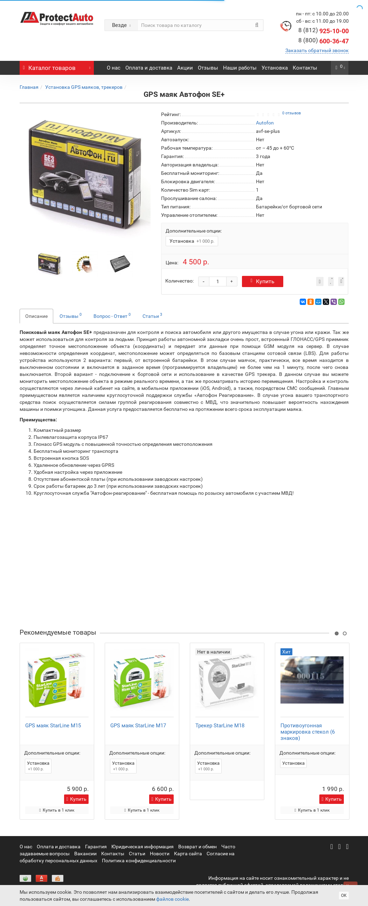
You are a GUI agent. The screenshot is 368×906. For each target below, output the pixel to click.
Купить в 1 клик (56, 810)
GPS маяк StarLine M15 (53, 725)
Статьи (152, 315)
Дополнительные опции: (194, 231)
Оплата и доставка (148, 68)
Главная (29, 87)
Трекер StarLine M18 (219, 725)
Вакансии (85, 853)
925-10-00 (323, 31)
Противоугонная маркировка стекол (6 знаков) (307, 731)
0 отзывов (291, 113)
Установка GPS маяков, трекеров (84, 87)
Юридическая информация (142, 846)
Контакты (305, 68)
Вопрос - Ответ (112, 315)
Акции (185, 68)
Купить (263, 281)
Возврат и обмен (197, 846)
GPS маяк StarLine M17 (138, 725)
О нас (113, 68)
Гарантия (96, 846)
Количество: (179, 281)
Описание (36, 316)
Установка (275, 68)
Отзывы (208, 68)
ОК (344, 895)
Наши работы (240, 68)
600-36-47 (323, 41)
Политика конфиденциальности (139, 860)
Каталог (57, 66)
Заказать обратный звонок (317, 50)
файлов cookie (172, 899)
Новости (159, 853)
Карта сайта (188, 853)
